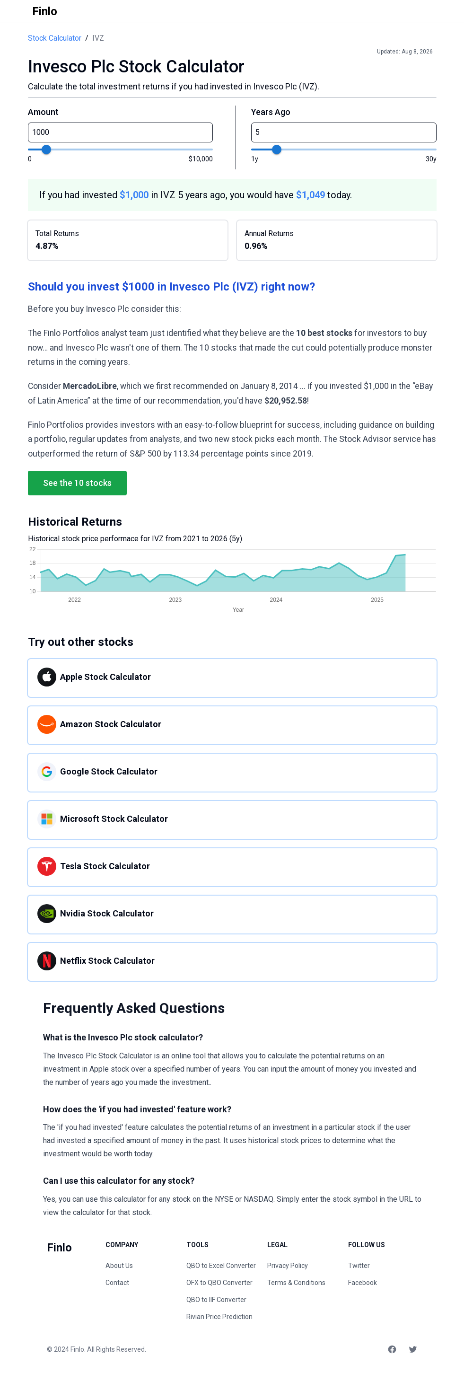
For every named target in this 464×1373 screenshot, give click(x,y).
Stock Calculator (54, 38)
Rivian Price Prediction (219, 1316)
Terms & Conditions (296, 1282)
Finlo (77, 1349)
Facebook (362, 1282)
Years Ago (270, 112)
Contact (117, 1282)
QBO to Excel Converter (221, 1265)
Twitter (359, 1265)
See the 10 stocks (77, 483)
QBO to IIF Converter (216, 1299)
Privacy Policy (287, 1265)
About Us (119, 1265)
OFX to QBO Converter (219, 1282)
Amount (43, 112)
